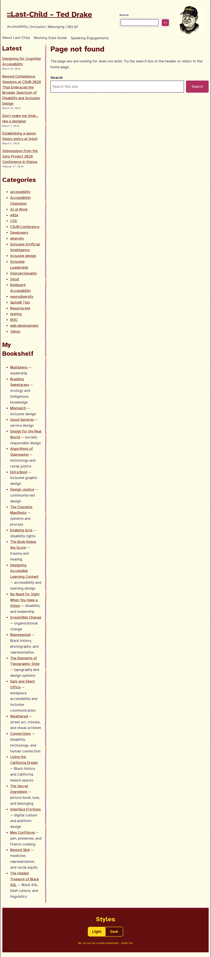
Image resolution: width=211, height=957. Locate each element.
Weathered (19, 716)
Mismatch (18, 408)
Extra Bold (18, 472)
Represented (20, 634)
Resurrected (20, 308)
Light (96, 931)
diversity (17, 238)
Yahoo (15, 331)
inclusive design (23, 256)
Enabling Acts (21, 530)
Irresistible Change (25, 617)
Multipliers (18, 367)
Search (124, 15)
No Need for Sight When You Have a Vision (25, 600)
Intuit (14, 279)
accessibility (20, 192)
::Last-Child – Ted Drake (49, 14)
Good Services (22, 419)
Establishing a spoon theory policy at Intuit (20, 136)
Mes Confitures (22, 832)
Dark (114, 931)
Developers (19, 232)
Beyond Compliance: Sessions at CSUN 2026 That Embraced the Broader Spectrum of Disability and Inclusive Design (21, 90)
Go (165, 22)
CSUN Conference (24, 226)
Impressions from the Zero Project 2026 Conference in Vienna (20, 156)
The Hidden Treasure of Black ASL (24, 879)
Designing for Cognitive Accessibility (21, 61)
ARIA (14, 215)
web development (24, 325)
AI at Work (19, 209)
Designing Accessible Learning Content (24, 571)
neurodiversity (21, 296)
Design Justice (22, 489)
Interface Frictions (25, 809)
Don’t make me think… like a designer (20, 118)
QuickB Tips (20, 302)
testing (16, 314)
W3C (14, 320)
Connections (20, 733)
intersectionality (23, 273)
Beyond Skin (20, 850)
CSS (13, 221)
